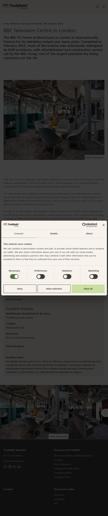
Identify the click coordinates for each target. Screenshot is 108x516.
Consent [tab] (18, 233)
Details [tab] (54, 233)
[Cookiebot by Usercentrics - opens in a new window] (84, 225)
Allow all (88, 288)
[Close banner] (104, 225)
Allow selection (54, 288)
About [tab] (89, 233)
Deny (20, 288)
